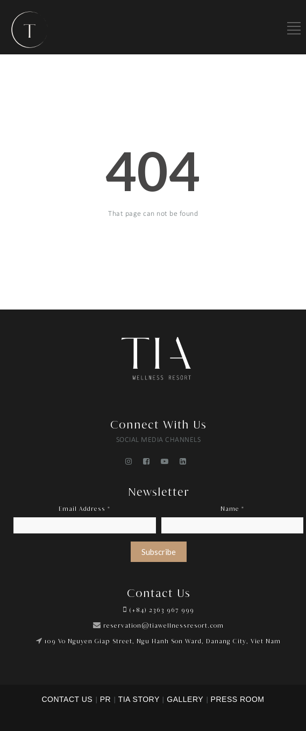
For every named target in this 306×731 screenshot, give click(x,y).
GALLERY (185, 699)
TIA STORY (139, 699)
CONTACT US (66, 699)
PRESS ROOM (238, 699)
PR (105, 699)
